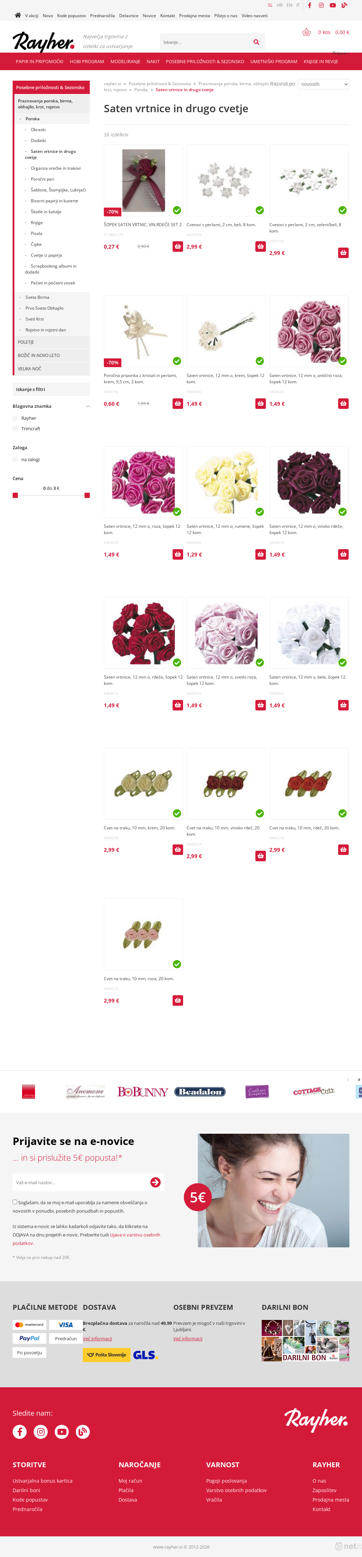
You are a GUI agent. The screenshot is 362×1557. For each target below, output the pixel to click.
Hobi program (87, 61)
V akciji (32, 16)
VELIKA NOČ (29, 369)
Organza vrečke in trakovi (56, 168)
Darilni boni (26, 1490)
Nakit (153, 61)
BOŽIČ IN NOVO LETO (39, 355)
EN (289, 5)
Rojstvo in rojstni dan (46, 330)
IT (298, 5)
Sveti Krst (35, 319)
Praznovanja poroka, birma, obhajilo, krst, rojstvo (45, 104)
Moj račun (130, 1480)
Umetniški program (273, 61)
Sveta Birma (37, 297)
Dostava (128, 1499)
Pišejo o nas (225, 16)
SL (270, 5)
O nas (319, 1480)
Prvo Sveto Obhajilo (44, 308)
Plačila (126, 1490)
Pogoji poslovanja (226, 1480)
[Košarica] (321, 32)
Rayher (28, 418)
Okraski (38, 130)
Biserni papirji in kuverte (54, 201)
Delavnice (129, 16)
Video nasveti (255, 16)
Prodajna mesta (194, 16)
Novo (48, 16)
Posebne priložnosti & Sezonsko (205, 61)
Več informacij (97, 1338)
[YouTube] (333, 5)
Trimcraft (30, 428)
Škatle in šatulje (46, 212)
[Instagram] (321, 5)
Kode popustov (71, 16)
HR (279, 5)
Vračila (214, 1499)
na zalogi (30, 459)
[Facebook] (310, 5)
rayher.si (112, 84)
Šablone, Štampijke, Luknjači (58, 190)
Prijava (341, 53)
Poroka (33, 119)
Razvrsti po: (283, 84)
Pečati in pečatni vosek (53, 283)
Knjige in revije (321, 61)
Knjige (37, 222)
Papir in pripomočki (39, 61)
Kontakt (167, 16)
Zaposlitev (324, 1490)
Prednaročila (102, 16)
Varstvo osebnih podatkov (236, 1490)
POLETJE (26, 342)
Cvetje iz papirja (46, 255)
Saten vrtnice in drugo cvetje (50, 154)
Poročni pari (42, 179)
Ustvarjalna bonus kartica (43, 1480)
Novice (149, 16)
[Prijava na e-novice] (155, 1182)
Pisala (36, 233)
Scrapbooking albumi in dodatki (50, 269)
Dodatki (38, 140)
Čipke (36, 244)
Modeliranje (125, 61)
